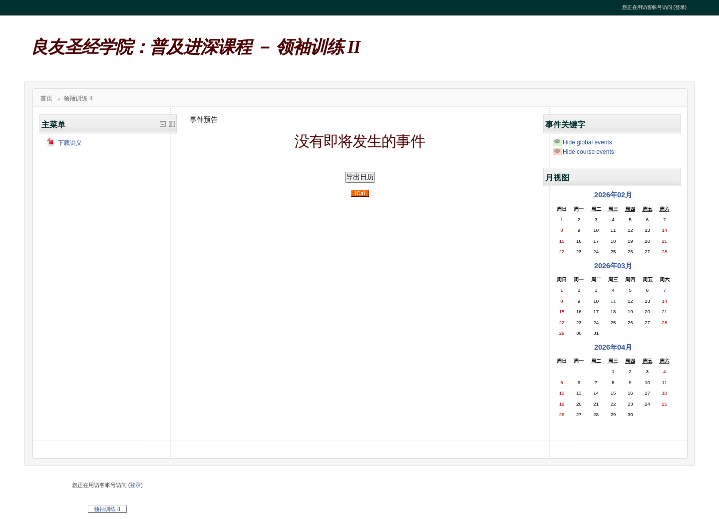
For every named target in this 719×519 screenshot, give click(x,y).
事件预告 (204, 119)
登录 (680, 7)
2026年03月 (613, 266)
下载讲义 (64, 142)
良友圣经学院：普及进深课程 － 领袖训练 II (195, 47)
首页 (46, 98)
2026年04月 (613, 347)
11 (613, 301)
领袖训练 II (77, 98)
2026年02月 (613, 195)
